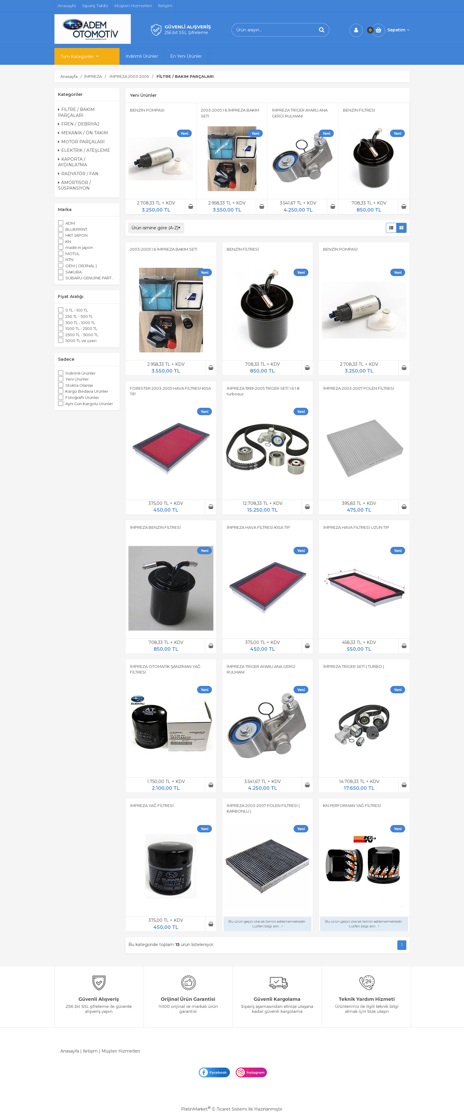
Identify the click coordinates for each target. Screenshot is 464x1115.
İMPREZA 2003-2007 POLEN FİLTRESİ (358, 388)
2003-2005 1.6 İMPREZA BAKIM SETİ (163, 249)
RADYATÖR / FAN (78, 173)
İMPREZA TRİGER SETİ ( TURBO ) (353, 666)
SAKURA (73, 272)
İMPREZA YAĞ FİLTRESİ (152, 805)
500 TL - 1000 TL (80, 322)
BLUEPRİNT (76, 229)
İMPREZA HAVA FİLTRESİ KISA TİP (258, 527)
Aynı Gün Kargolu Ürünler (89, 403)
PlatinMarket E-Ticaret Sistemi (214, 1109)
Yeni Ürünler (77, 379)
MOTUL (72, 253)
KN (68, 241)
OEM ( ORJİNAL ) (81, 265)
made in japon (79, 247)
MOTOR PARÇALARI (81, 141)
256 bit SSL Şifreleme (186, 32)
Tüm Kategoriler (77, 56)
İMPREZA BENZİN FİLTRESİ (155, 527)
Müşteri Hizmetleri (121, 1051)
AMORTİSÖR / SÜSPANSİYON (74, 185)
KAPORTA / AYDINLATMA (72, 162)
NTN (69, 259)
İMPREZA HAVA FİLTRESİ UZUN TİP (356, 527)
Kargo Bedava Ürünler (86, 391)
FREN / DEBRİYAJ (78, 124)
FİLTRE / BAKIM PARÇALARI (76, 112)
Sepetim (398, 30)
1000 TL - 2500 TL (81, 328)
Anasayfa (69, 1051)
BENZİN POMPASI (147, 110)
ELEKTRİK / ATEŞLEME (84, 150)
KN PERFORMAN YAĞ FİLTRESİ (352, 805)
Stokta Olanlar (79, 385)
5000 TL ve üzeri (80, 340)
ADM (70, 223)
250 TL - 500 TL (79, 316)
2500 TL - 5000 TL (81, 334)
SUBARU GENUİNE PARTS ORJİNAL (90, 277)
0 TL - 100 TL (76, 310)
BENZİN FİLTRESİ (359, 110)
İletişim (90, 1051)
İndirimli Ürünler (80, 373)
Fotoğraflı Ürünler (82, 397)
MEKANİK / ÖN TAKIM (83, 133)
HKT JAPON (76, 235)
